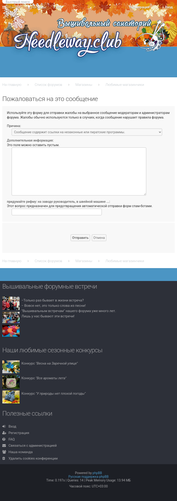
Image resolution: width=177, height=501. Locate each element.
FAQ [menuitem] (57, 7)
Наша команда (21, 452)
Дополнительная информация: (30, 140)
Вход (12, 426)
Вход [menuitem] (169, 7)
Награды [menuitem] (36, 7)
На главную (11, 85)
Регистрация (19, 433)
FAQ (12, 439)
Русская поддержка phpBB (88, 476)
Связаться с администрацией (33, 445)
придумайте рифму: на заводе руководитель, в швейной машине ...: (58, 201)
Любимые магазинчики (125, 85)
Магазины (83, 85)
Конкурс (49, 363)
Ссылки (13, 7)
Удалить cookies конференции (33, 458)
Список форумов (48, 85)
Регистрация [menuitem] (139, 7)
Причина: (14, 126)
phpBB (97, 473)
